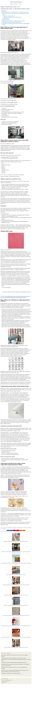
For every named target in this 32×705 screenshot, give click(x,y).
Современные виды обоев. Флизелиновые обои (11, 22)
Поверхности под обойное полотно (18, 527)
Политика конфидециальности (5, 681)
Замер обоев (5, 18)
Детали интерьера (16, 2)
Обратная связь (3, 682)
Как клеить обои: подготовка (8, 15)
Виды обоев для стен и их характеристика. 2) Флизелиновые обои (15, 12)
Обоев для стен (6, 527)
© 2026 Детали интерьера (5, 678)
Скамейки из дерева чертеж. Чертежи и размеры (10, 673)
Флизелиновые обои (11, 527)
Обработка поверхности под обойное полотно (12, 17)
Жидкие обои (25, 527)
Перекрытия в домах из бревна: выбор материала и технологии (13, 662)
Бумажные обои (4, 528)
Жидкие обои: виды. (6, 19)
